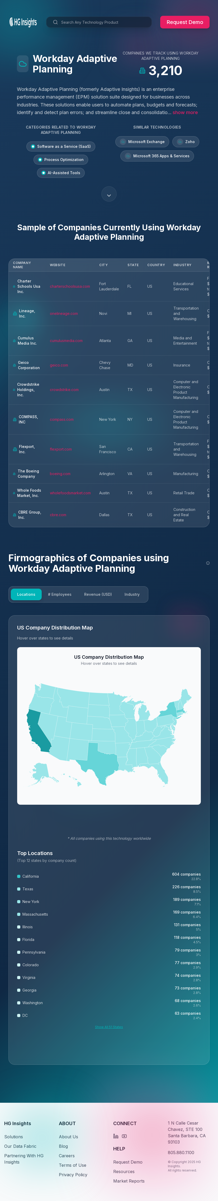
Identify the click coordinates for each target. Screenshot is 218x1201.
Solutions (13, 1136)
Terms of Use (72, 1165)
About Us (68, 1136)
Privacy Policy (73, 1174)
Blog (63, 1146)
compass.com (62, 419)
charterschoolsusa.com (70, 286)
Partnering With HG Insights (24, 1159)
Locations (26, 594)
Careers (67, 1155)
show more (185, 112)
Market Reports (129, 1181)
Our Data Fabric (20, 1146)
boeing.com (60, 473)
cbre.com (58, 514)
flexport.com (61, 449)
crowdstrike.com (64, 389)
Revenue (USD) (98, 594)
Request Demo (185, 22)
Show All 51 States (109, 1027)
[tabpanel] (109, 840)
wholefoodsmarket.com (70, 493)
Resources (124, 1171)
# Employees (60, 594)
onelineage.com (64, 313)
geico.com (59, 365)
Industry (132, 594)
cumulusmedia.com (66, 340)
